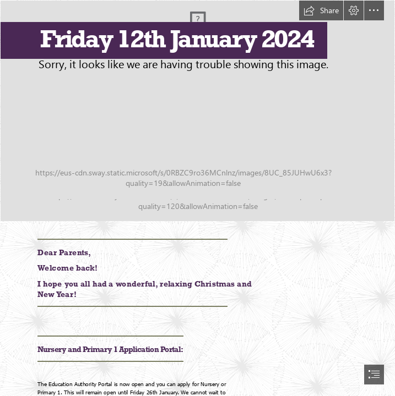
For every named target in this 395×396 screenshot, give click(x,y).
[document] (197, 198)
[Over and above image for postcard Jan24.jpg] (197, 111)
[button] (321, 10)
